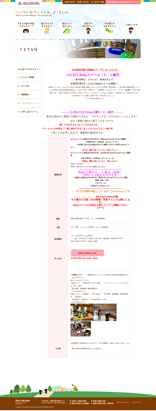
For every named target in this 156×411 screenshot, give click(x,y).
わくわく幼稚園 (27, 77)
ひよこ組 (25, 86)
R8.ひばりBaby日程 (107, 196)
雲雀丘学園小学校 (99, 401)
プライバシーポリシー (123, 402)
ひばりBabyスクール (30, 103)
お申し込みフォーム (29, 112)
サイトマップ (137, 402)
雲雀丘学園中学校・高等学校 (103, 403)
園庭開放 (25, 94)
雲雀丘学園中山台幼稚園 (80, 403)
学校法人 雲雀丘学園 (79, 401)
